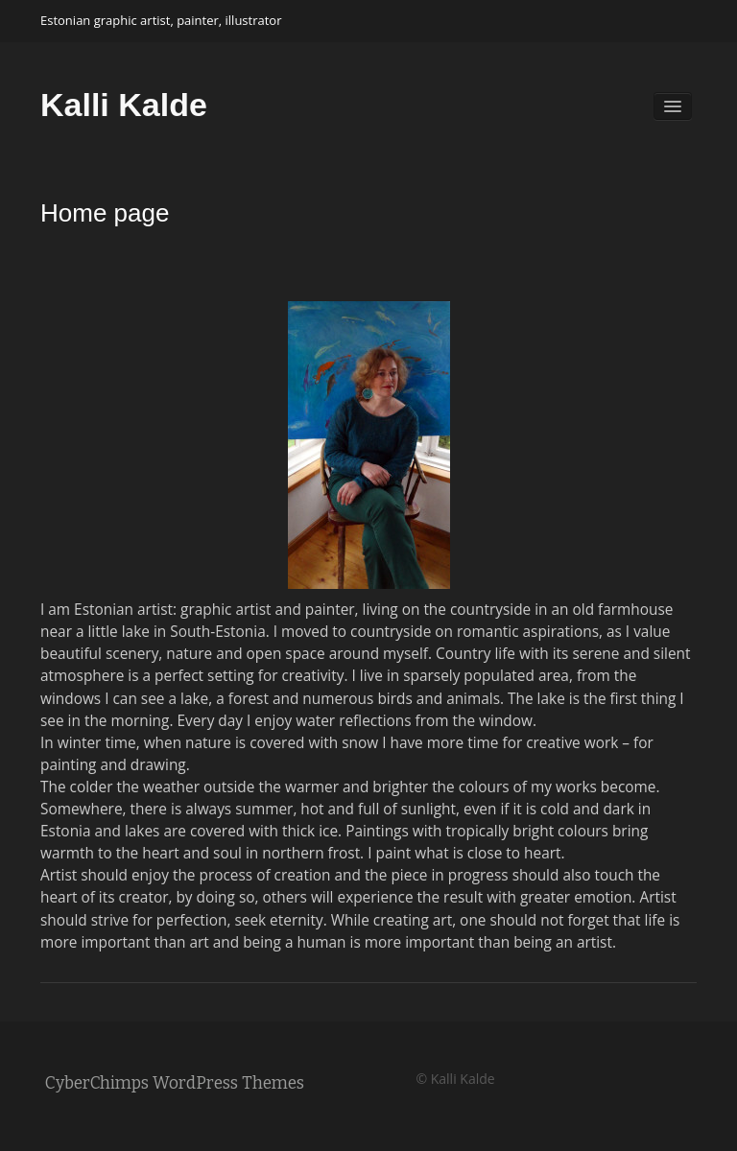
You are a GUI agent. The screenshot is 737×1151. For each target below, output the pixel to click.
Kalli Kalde (123, 104)
